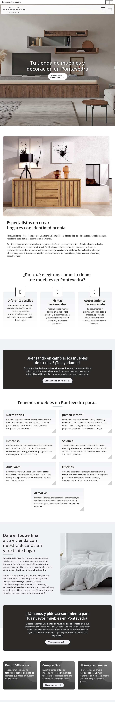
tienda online (26, 593)
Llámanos (94, 253)
